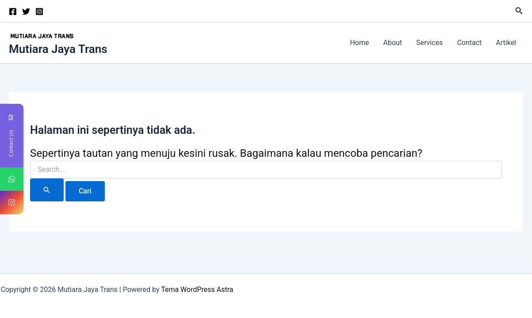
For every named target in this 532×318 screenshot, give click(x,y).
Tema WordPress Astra (197, 289)
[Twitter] (26, 11)
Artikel (506, 42)
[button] (519, 10)
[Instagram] (39, 11)
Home (359, 42)
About (392, 42)
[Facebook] (13, 11)
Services (429, 42)
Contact (469, 42)
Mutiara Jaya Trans (58, 49)
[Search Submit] (47, 189)
